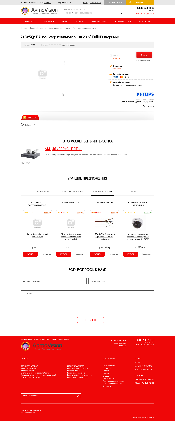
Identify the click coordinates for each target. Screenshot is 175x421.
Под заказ (47, 213)
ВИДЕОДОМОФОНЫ (28, 370)
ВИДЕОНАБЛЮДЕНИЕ (28, 368)
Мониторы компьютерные (83, 28)
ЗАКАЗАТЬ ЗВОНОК (145, 13)
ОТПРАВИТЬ (90, 320)
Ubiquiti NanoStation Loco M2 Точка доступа (37, 235)
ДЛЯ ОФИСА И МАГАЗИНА (76, 373)
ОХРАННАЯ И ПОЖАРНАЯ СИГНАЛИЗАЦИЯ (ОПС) (38, 375)
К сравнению (145, 61)
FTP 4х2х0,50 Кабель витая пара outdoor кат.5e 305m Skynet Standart (71, 236)
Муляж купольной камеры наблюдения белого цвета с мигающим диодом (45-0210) (138, 236)
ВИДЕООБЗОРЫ (144, 21)
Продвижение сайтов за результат (143, 417)
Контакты (107, 386)
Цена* (115, 55)
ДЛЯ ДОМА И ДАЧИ (73, 370)
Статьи (106, 373)
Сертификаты (108, 378)
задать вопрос (120, 343)
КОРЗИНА (139, 375)
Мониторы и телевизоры (59, 28)
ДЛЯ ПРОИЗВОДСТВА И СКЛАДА (78, 377)
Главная (24, 28)
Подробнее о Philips (145, 99)
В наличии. (148, 213)
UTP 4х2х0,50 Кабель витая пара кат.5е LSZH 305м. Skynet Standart (104, 236)
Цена (33, 248)
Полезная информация (112, 383)
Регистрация (96, 3)
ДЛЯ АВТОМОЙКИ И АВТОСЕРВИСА (79, 375)
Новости (106, 371)
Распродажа (63, 212)
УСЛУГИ (138, 358)
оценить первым (68, 45)
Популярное (29, 213)
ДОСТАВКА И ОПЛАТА (123, 21)
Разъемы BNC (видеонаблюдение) (37, 204)
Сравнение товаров (115, 2)
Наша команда (109, 366)
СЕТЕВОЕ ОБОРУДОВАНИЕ (31, 377)
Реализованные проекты (113, 381)
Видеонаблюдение (38, 28)
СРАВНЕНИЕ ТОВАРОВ (144, 379)
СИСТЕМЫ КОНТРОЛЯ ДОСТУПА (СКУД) (35, 373)
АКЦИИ (64, 21)
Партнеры (107, 368)
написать (122, 345)
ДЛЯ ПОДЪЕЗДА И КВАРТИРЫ (77, 368)
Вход (85, 3)
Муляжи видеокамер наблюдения (137, 204)
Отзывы (106, 376)
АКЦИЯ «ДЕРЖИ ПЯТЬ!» (63, 148)
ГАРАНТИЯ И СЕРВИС (99, 21)
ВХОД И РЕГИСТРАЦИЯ (144, 383)
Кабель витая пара (70, 203)
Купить (144, 55)
